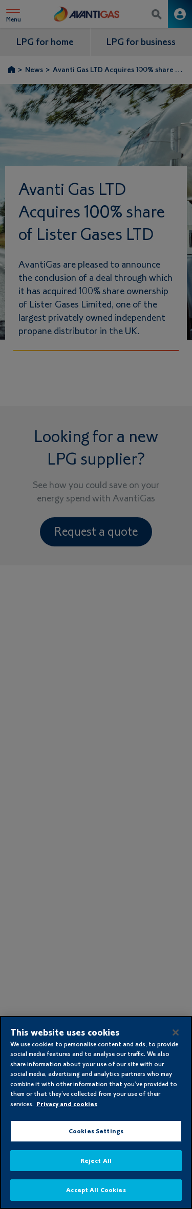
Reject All (96, 1160)
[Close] (175, 1032)
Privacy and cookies (66, 1104)
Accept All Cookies (95, 1190)
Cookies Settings (96, 1131)
